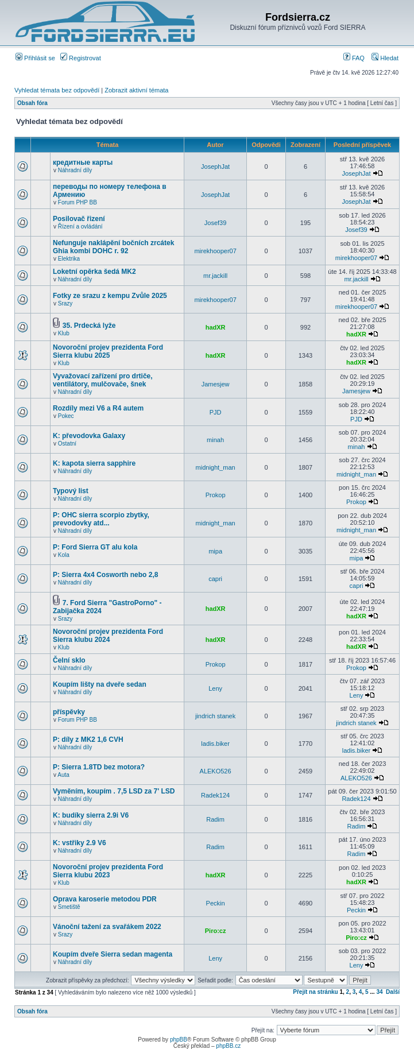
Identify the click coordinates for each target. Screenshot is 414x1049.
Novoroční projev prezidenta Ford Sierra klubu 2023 (108, 871)
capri (215, 578)
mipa (215, 551)
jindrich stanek (215, 716)
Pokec (66, 416)
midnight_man (215, 467)
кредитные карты (83, 162)
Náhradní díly (75, 170)
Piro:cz (215, 930)
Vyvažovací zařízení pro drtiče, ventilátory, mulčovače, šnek (103, 380)
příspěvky (69, 712)
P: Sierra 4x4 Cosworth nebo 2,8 (105, 575)
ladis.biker (215, 743)
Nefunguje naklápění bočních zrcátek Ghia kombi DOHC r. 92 (113, 247)
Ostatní (67, 443)
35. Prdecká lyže (89, 326)
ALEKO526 (215, 771)
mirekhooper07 (215, 250)
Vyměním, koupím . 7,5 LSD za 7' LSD (114, 791)
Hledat (385, 58)
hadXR (216, 327)
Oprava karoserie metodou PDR (105, 899)
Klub (63, 333)
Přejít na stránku (315, 992)
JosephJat (215, 166)
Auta (63, 775)
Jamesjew (216, 384)
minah (215, 439)
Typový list (70, 491)
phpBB (178, 1039)
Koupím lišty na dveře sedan (99, 684)
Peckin (215, 903)
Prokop (216, 494)
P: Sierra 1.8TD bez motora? (99, 767)
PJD (216, 412)
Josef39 (215, 222)
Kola (63, 555)
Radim (215, 819)
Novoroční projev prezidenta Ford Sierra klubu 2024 (108, 636)
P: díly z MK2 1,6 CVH (88, 740)
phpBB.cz (228, 1046)
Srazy (65, 303)
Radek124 (215, 795)
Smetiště (69, 907)
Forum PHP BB (77, 202)
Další (393, 992)
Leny (215, 688)
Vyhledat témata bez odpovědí (56, 90)
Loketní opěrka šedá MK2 (94, 272)
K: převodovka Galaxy (89, 436)
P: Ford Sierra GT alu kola (95, 547)
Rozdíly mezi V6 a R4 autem (98, 408)
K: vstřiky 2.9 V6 (79, 843)
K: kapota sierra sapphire (94, 463)
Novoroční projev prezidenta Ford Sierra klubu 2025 (108, 351)
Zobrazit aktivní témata (136, 90)
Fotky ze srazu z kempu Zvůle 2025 (110, 296)
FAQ (354, 58)
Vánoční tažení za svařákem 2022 (107, 927)
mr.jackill (215, 275)
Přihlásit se (35, 58)
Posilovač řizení (79, 219)
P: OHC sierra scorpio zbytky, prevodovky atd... (101, 519)
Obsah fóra (32, 103)
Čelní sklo (69, 660)
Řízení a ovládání (80, 226)
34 (379, 992)
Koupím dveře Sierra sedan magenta (112, 954)
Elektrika (69, 259)
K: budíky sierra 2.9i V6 (91, 815)
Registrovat (80, 58)
